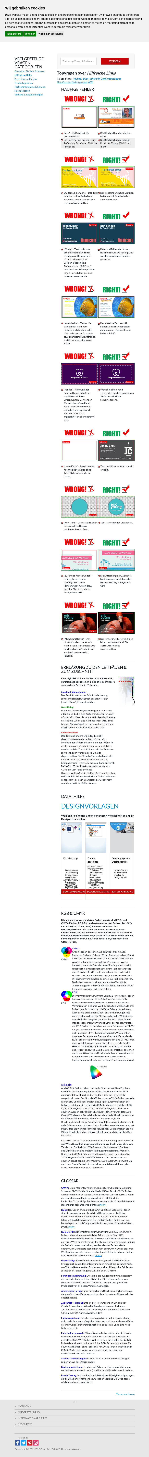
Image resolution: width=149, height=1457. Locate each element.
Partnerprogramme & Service (30, 86)
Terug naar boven (125, 1394)
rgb (80, 82)
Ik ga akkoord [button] (14, 33)
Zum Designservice (122, 891)
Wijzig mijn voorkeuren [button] (50, 33)
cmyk (85, 82)
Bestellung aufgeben (26, 79)
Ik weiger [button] (30, 33)
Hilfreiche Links (23, 75)
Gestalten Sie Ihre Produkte (29, 71)
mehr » (102, 1204)
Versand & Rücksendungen (29, 94)
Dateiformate (64, 82)
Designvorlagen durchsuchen (104, 891)
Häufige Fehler (80, 78)
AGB (90, 82)
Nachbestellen (22, 90)
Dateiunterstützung (111, 78)
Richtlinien (94, 78)
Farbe (74, 82)
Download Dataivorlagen (78, 891)
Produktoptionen (24, 82)
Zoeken (114, 61)
